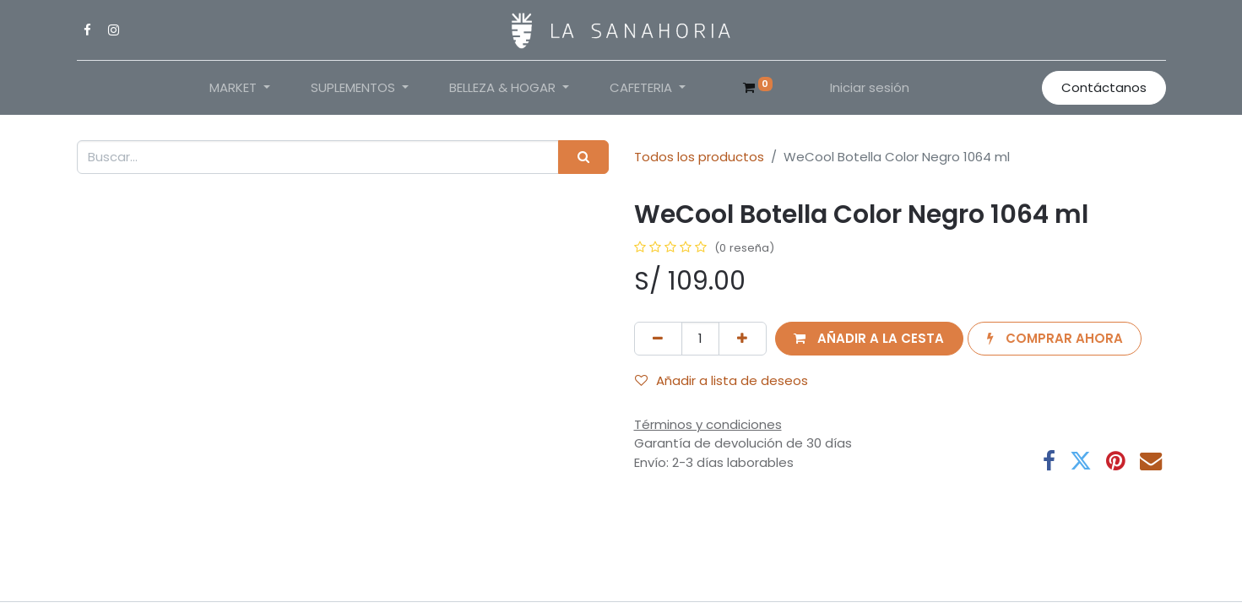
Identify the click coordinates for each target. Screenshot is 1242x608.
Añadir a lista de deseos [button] (721, 380)
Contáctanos (1104, 87)
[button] (869, 339)
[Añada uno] (743, 339)
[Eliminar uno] (658, 339)
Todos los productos (699, 157)
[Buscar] (583, 157)
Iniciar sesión (869, 87)
